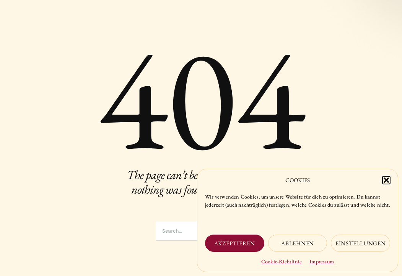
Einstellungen (360, 243)
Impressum (321, 261)
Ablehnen (297, 243)
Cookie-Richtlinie (281, 261)
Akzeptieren (234, 243)
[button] (386, 180)
